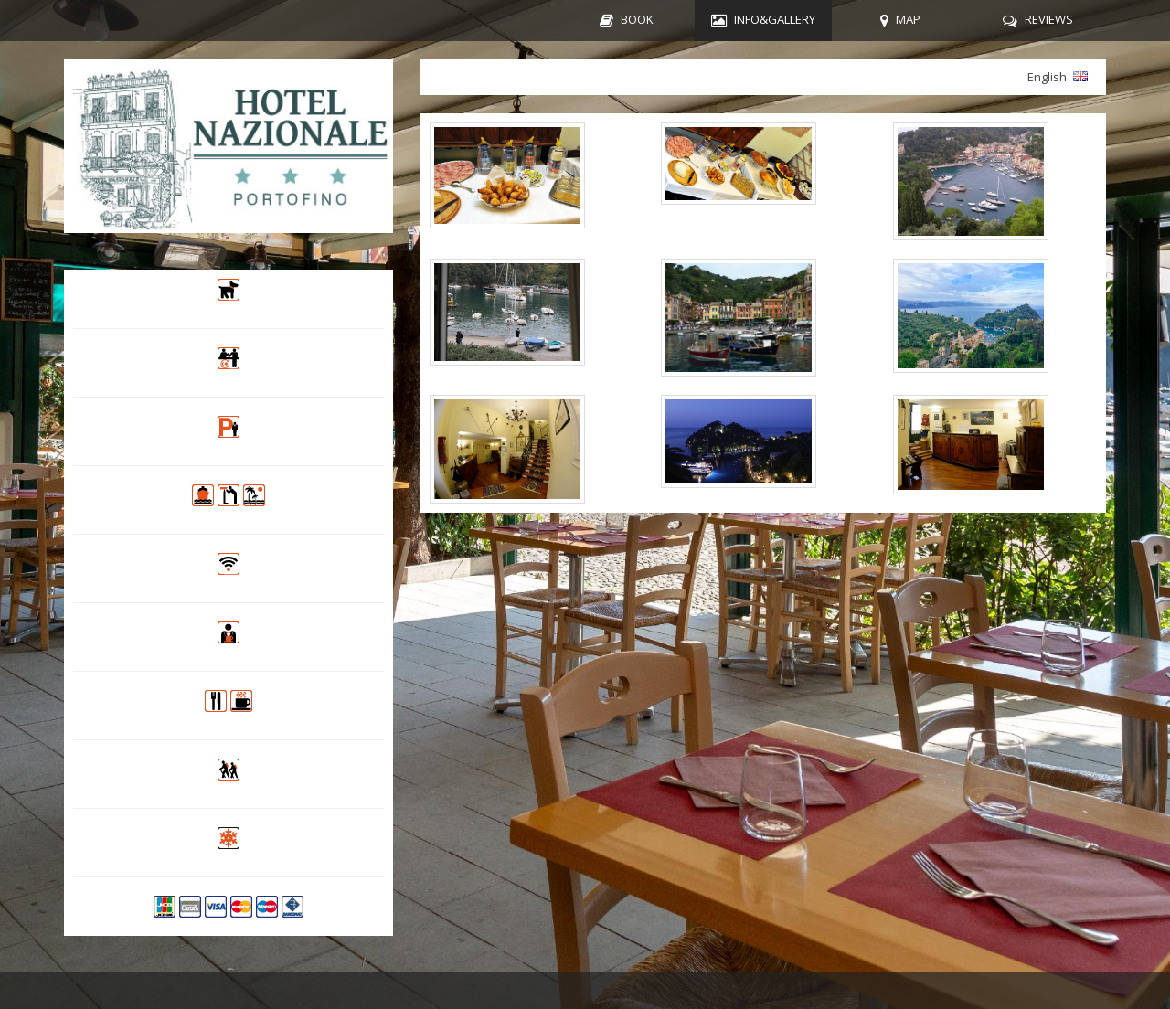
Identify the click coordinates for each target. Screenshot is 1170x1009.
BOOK (637, 19)
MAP (908, 19)
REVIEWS (1049, 19)
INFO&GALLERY (774, 19)
